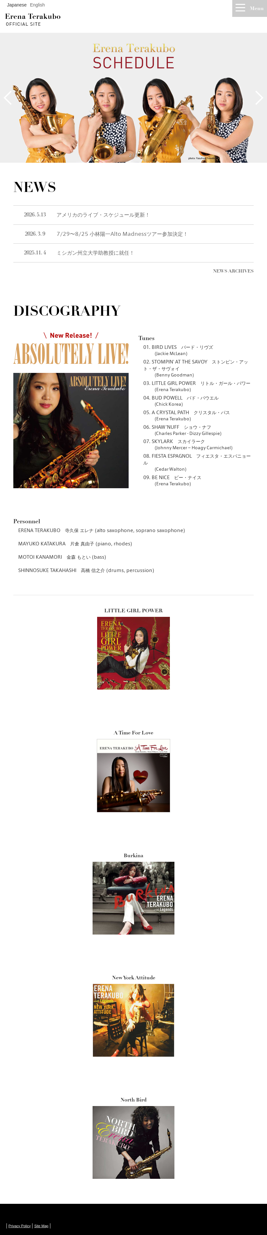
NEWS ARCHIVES (233, 271)
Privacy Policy (19, 1226)
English (37, 4)
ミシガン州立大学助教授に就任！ (95, 252)
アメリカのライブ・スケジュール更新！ (103, 214)
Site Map (41, 1226)
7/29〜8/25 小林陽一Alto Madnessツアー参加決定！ (122, 234)
